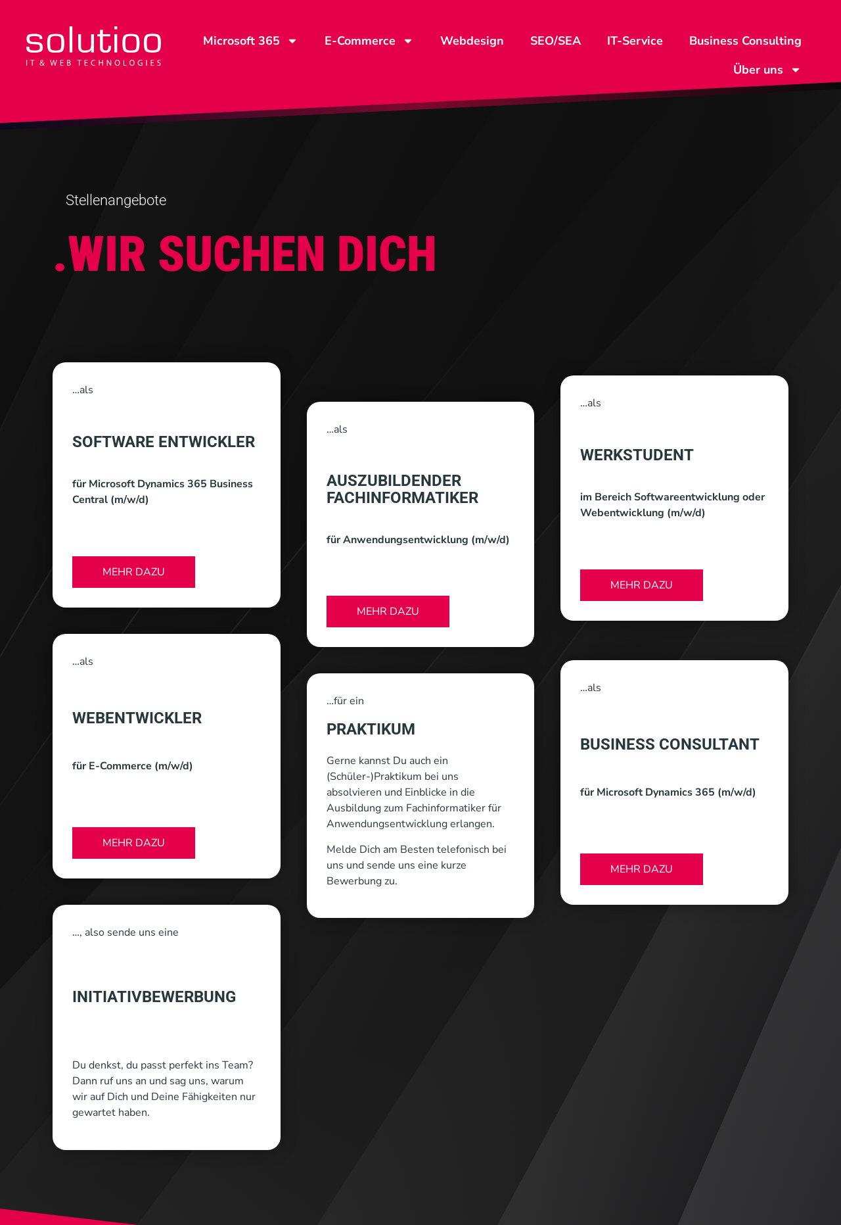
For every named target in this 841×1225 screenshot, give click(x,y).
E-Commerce (369, 40)
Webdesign (472, 41)
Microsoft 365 (250, 40)
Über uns (767, 69)
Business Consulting (745, 41)
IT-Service (635, 41)
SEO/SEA (555, 41)
